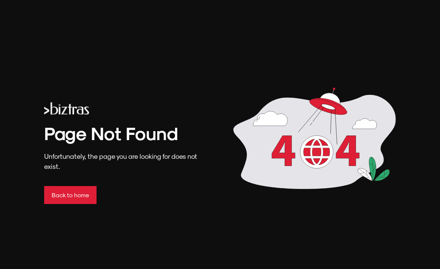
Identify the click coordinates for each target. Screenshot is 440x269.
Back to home (70, 194)
